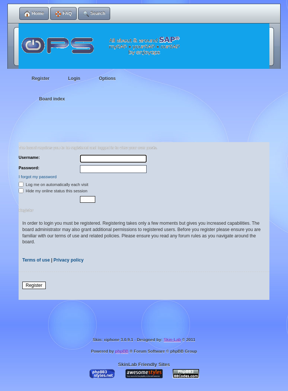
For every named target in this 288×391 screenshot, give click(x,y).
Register (34, 285)
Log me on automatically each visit (53, 184)
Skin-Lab (172, 339)
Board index (52, 99)
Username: (29, 157)
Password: (29, 168)
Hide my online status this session (53, 191)
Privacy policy (69, 260)
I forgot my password (38, 176)
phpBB (121, 351)
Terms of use (36, 260)
